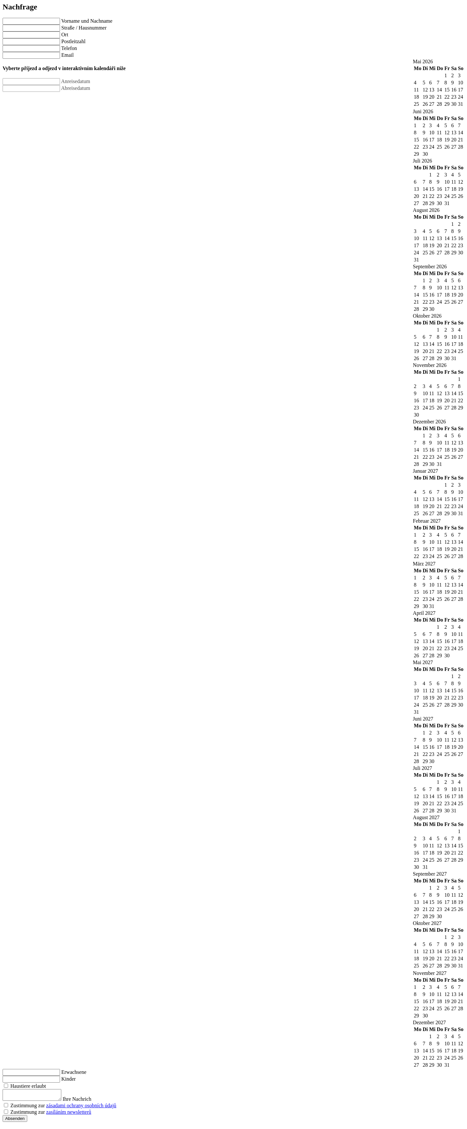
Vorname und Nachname (87, 21)
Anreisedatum (75, 81)
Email (67, 55)
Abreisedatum (75, 88)
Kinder (68, 1079)
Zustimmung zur (63, 1107)
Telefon (69, 48)
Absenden (15, 1120)
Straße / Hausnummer (84, 27)
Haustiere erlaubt (28, 1086)
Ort (64, 34)
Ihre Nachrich (83, 1101)
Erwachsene (73, 1072)
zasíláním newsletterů (68, 1114)
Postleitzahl (73, 41)
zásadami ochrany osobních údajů (81, 1107)
